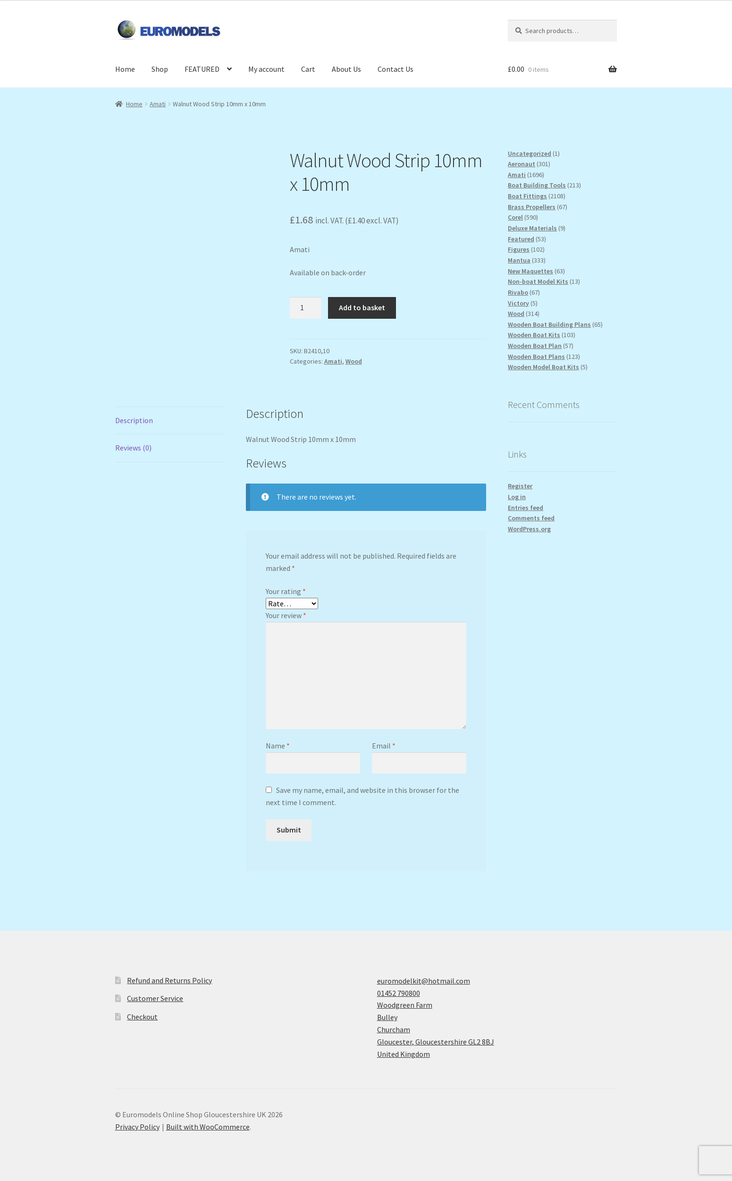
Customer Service (155, 998)
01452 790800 (398, 993)
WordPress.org (529, 529)
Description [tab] (134, 420)
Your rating (286, 591)
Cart (308, 69)
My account (266, 69)
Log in (517, 497)
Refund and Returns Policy (169, 980)
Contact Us (395, 69)
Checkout (142, 1016)
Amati (158, 104)
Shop (159, 69)
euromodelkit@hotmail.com (423, 981)
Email (383, 745)
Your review (286, 615)
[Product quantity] (306, 308)
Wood (353, 361)
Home (125, 69)
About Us (346, 69)
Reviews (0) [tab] (133, 447)
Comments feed (531, 518)
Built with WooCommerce (208, 1126)
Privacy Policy (137, 1126)
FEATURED (202, 69)
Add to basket (362, 307)
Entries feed (525, 507)
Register (520, 486)
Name (278, 745)
